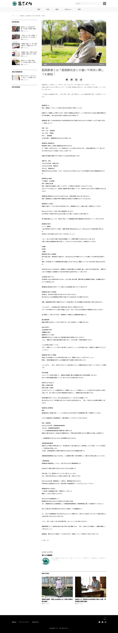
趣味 (79, 9)
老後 (48, 540)
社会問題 (44, 540)
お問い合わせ (35, 622)
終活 (47, 9)
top (104, 619)
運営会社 (14, 622)
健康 (57, 9)
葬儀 (38, 9)
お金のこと (68, 9)
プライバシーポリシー (24, 622)
